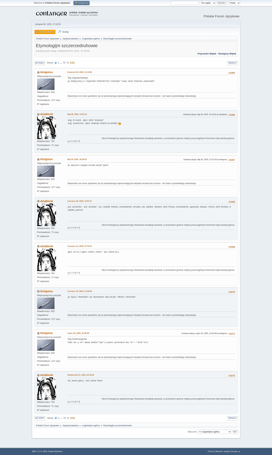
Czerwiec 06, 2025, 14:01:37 (80, 201)
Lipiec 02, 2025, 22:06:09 (78, 333)
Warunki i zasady (222, 451)
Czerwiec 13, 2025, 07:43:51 (80, 246)
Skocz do (192, 431)
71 (67, 62)
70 (64, 62)
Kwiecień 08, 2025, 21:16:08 (80, 72)
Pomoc (211, 451)
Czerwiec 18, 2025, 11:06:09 (80, 291)
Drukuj (232, 63)
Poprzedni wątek (207, 53)
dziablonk (46, 114)
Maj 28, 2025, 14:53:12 (77, 114)
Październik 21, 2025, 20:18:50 (81, 375)
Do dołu (39, 63)
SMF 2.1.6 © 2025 (39, 451)
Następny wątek (227, 53)
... (61, 62)
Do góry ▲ (235, 451)
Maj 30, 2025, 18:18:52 (77, 159)
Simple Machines (55, 451)
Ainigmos (46, 72)
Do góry (39, 418)
